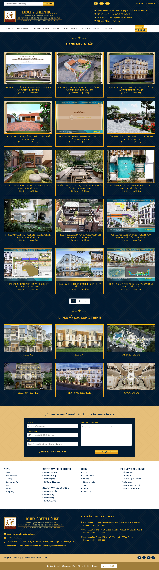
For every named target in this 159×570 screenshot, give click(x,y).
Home (8, 472)
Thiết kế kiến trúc (127, 472)
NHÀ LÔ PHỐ (28, 355)
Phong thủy (107, 29)
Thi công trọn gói (127, 482)
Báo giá (95, 566)
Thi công (55, 29)
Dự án (45, 29)
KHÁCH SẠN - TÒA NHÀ (28, 393)
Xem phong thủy (68, 566)
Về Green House (23, 29)
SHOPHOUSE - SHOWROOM (79, 393)
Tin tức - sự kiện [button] (69, 29)
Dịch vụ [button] (36, 29)
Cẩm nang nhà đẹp (12, 482)
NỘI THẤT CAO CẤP (131, 393)
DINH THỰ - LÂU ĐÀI (131, 355)
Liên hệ (96, 29)
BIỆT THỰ (79, 355)
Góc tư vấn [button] (84, 29)
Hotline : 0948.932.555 (140, 28)
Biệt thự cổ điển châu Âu (52, 482)
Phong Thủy (10, 492)
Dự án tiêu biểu (84, 566)
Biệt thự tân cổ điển (50, 472)
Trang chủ (10, 29)
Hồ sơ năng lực (53, 566)
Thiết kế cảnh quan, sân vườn (131, 479)
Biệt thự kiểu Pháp (50, 475)
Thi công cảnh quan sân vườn (131, 488)
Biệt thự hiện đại (49, 479)
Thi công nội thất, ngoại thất (131, 485)
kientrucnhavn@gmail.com (145, 4)
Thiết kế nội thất (127, 475)
